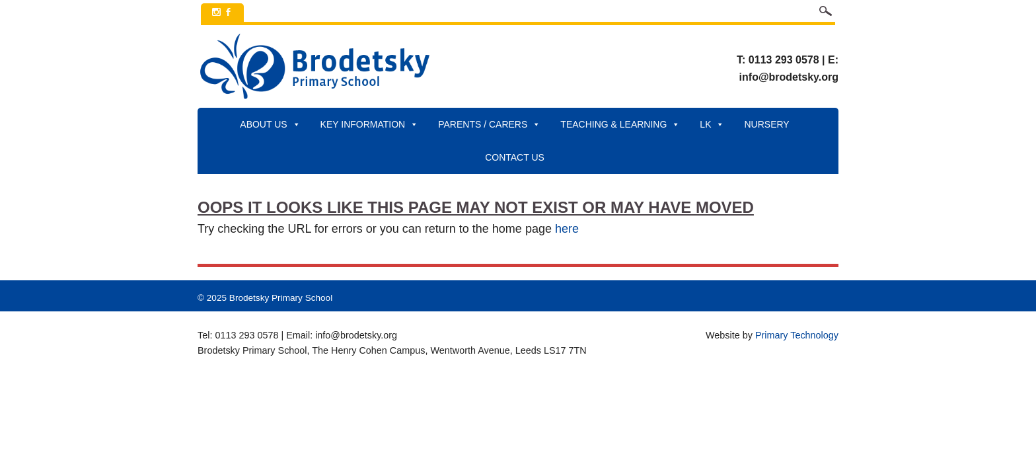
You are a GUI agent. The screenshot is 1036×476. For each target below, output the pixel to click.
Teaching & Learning (620, 124)
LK (712, 124)
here (567, 228)
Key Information (369, 124)
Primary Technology (796, 335)
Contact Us (514, 157)
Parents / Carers (489, 124)
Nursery (766, 124)
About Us (270, 124)
